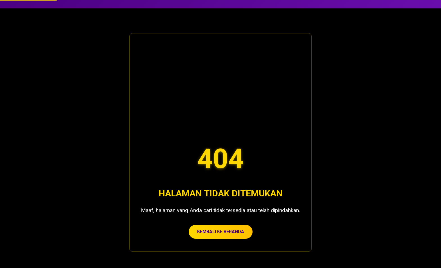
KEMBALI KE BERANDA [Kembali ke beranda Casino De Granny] (220, 231)
